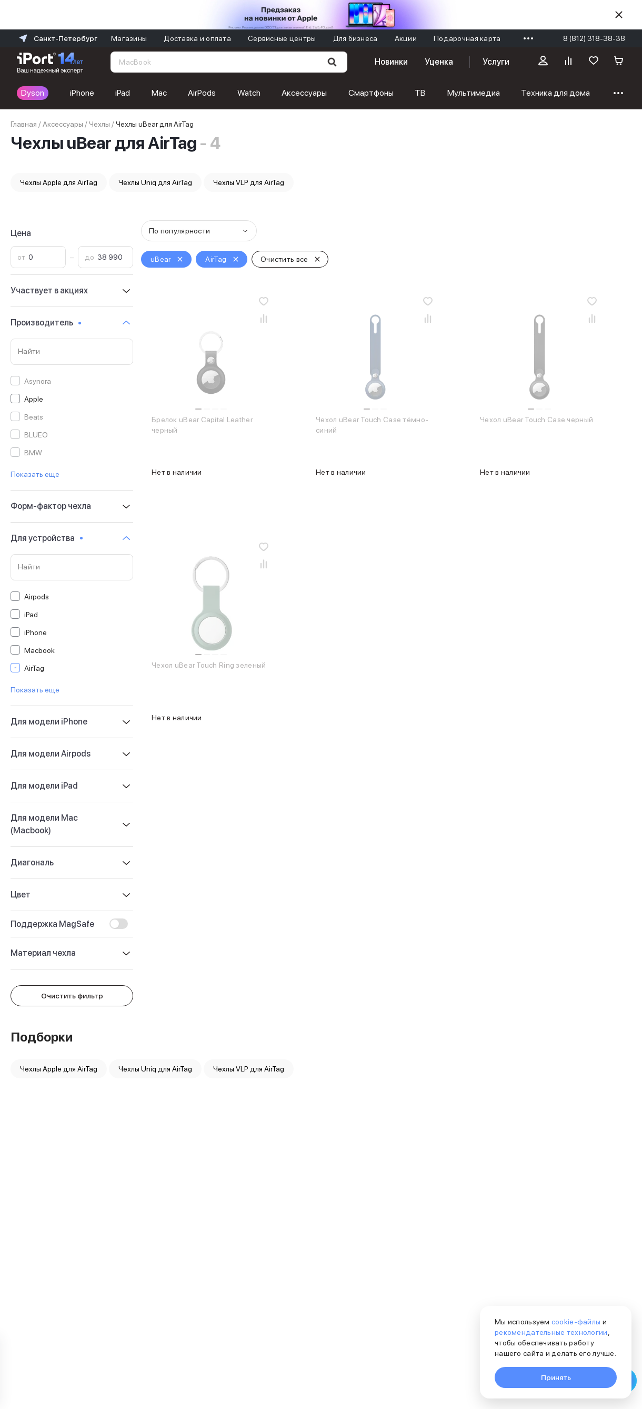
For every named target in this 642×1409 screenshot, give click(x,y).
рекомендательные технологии (551, 1332)
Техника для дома (555, 93)
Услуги (496, 62)
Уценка (439, 62)
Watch (248, 93)
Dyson (32, 93)
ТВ (420, 93)
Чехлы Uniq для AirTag (155, 182)
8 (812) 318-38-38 (594, 38)
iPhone (82, 93)
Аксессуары (304, 93)
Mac (159, 93)
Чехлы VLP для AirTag (248, 182)
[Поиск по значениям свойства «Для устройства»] (72, 567)
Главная (24, 124)
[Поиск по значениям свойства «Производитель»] (72, 351)
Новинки (391, 62)
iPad (122, 93)
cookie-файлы (575, 1322)
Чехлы (99, 124)
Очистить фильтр (72, 996)
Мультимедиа (473, 93)
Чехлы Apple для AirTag (58, 182)
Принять (556, 1377)
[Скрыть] (619, 14)
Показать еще (35, 474)
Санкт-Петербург (57, 38)
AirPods (202, 93)
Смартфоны (371, 93)
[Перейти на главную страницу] (50, 62)
